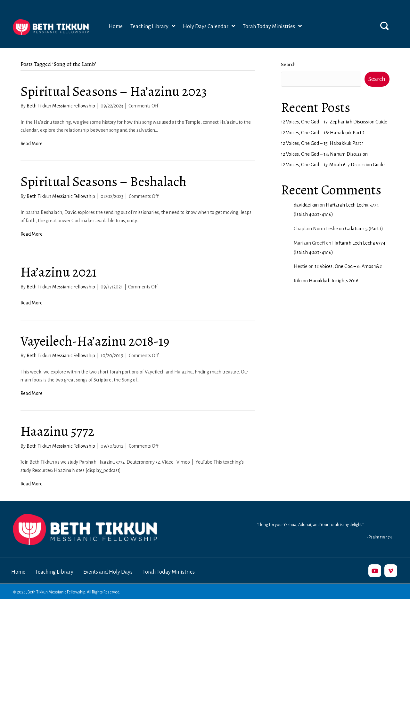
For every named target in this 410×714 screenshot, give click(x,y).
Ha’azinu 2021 (58, 272)
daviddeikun (306, 205)
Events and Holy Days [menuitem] (108, 572)
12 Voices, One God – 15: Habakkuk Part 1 (322, 143)
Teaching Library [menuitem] (54, 572)
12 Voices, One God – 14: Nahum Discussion (324, 154)
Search (288, 64)
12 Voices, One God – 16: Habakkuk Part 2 (323, 132)
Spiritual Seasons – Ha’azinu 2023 (113, 91)
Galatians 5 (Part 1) (364, 228)
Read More (31, 143)
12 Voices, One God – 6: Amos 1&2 (348, 266)
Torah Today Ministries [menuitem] (169, 572)
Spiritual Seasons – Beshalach (103, 181)
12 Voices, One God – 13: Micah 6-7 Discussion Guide (333, 164)
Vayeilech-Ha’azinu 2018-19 (94, 341)
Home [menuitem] (18, 572)
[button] (384, 25)
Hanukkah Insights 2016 (333, 280)
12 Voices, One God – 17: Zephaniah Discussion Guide (334, 121)
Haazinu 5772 (57, 431)
